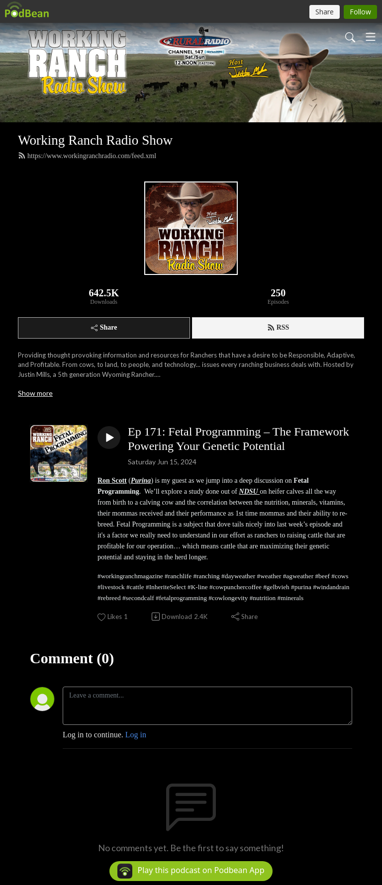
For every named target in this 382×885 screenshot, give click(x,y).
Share (104, 327)
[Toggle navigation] (370, 36)
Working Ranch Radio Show (95, 140)
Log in (135, 734)
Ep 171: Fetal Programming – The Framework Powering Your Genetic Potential (238, 438)
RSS (278, 328)
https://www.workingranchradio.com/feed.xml (87, 156)
